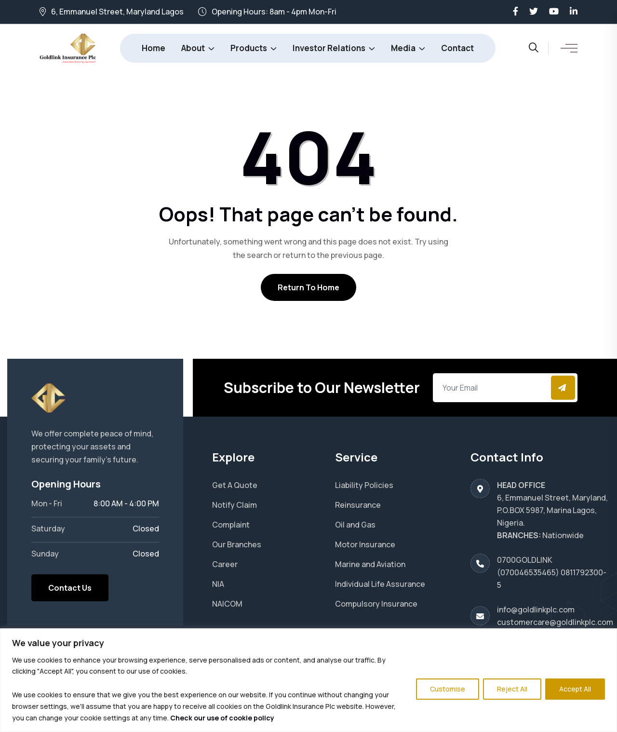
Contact (457, 48)
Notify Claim (234, 505)
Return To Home (308, 287)
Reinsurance (358, 505)
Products (248, 48)
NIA (218, 584)
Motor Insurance (365, 544)
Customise (447, 688)
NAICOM (227, 603)
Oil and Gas (355, 524)
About (193, 48)
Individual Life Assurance (380, 584)
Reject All (512, 688)
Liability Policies (364, 485)
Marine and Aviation (370, 564)
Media (403, 48)
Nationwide (563, 535)
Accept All (575, 688)
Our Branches (236, 544)
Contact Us (70, 588)
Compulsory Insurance (376, 603)
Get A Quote (234, 485)
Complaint (231, 524)
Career (225, 564)
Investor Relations (329, 48)
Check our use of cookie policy (222, 717)
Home (153, 48)
